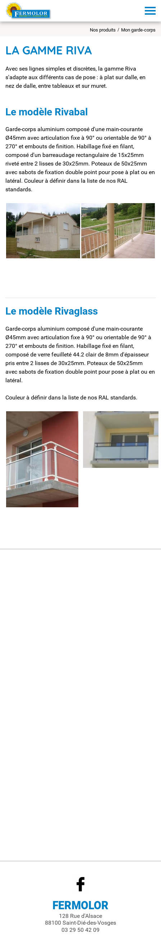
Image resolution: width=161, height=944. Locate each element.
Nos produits (103, 30)
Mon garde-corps (138, 30)
